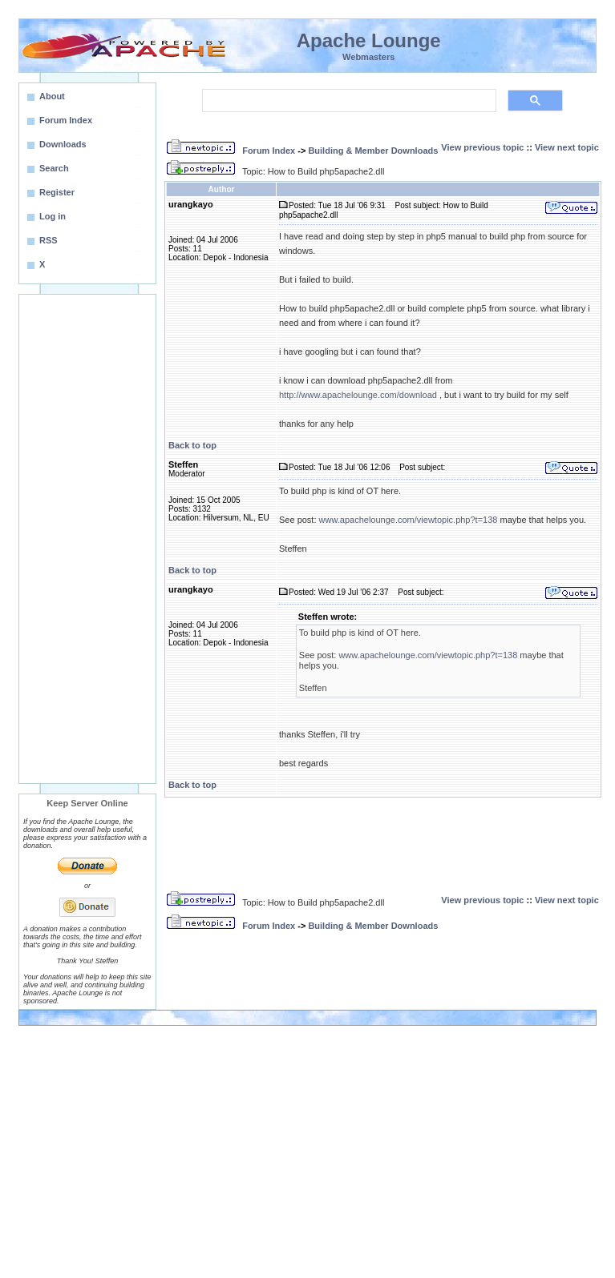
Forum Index (268, 150)
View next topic (567, 147)
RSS (48, 240)
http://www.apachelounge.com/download (358, 395)
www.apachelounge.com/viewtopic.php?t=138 (408, 519)
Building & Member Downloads (373, 150)
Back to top (192, 445)
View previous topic (482, 147)
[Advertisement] (87, 539)
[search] (347, 101)
